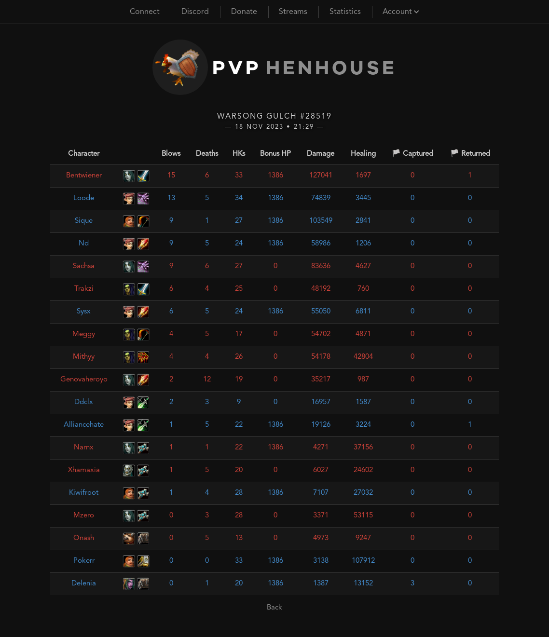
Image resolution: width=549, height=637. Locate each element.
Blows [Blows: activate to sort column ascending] (171, 154)
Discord (195, 12)
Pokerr (84, 561)
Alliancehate (84, 425)
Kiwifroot (83, 493)
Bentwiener (84, 175)
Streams (293, 12)
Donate (244, 12)
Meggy (83, 334)
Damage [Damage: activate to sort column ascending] (320, 154)
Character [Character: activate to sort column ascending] (83, 154)
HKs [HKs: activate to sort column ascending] (239, 154)
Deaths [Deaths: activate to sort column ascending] (207, 154)
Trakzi (84, 289)
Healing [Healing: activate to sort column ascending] (363, 154)
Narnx (84, 447)
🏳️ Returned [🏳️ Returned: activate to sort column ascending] (470, 154)
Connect (145, 12)
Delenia (83, 583)
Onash (83, 538)
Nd (84, 243)
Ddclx (83, 402)
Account (401, 12)
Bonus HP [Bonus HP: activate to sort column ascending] (275, 154)
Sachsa (84, 266)
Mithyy (84, 357)
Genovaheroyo (84, 379)
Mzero (83, 515)
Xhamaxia (84, 470)
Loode (83, 198)
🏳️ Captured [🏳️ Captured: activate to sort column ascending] (412, 154)
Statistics (345, 12)
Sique (84, 221)
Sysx (84, 311)
